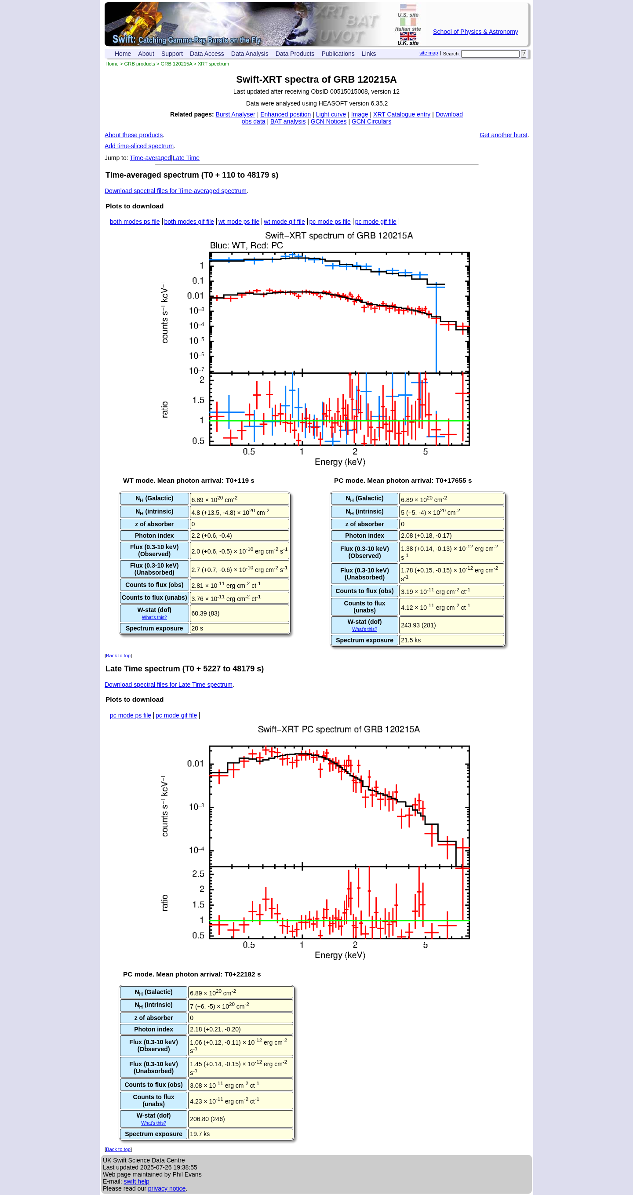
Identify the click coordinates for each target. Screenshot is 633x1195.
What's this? (154, 617)
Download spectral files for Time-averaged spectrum (176, 190)
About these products (134, 134)
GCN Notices (329, 121)
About (146, 53)
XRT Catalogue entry (401, 114)
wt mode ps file (238, 221)
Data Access (207, 53)
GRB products (139, 63)
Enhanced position (285, 114)
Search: (451, 53)
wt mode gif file (284, 221)
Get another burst (504, 134)
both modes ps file (135, 221)
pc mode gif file (376, 221)
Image (359, 114)
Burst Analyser (235, 114)
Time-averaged (150, 157)
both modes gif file (189, 221)
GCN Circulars (371, 121)
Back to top (118, 655)
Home (123, 53)
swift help (136, 1181)
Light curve (331, 114)
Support (172, 53)
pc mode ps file (330, 221)
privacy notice (167, 1188)
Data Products (295, 53)
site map (428, 52)
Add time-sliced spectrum (139, 145)
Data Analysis (250, 53)
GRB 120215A (177, 63)
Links (369, 53)
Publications (338, 53)
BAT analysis (288, 121)
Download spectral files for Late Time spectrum (169, 684)
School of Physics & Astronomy (475, 31)
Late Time (186, 157)
